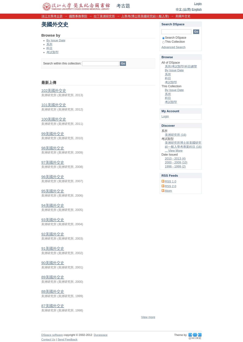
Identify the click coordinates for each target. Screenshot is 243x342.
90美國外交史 (52, 263)
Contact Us (48, 339)
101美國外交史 (53, 105)
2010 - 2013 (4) (175, 158)
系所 (49, 44)
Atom (168, 191)
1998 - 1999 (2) (175, 166)
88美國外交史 (52, 291)
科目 (49, 48)
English (197, 9)
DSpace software (52, 335)
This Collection (173, 41)
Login (198, 3)
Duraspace (100, 335)
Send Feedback (67, 339)
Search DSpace (174, 37)
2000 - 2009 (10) (176, 162)
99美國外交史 (52, 134)
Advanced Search (173, 47)
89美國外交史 (52, 277)
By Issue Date (55, 40)
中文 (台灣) (183, 9)
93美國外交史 (52, 220)
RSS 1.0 (170, 181)
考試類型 (52, 52)
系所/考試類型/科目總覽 (181, 66)
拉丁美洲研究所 (104, 16)
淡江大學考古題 (52, 16)
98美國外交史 (52, 148)
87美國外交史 (52, 306)
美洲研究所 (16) (175, 134)
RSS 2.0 (170, 186)
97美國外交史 (52, 162)
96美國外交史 (52, 177)
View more (148, 317)
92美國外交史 (52, 234)
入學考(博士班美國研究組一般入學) (145, 16)
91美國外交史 (52, 248)
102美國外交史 (53, 90)
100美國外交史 (53, 119)
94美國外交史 (52, 205)
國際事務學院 (78, 16)
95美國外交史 (52, 191)
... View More (174, 150)
